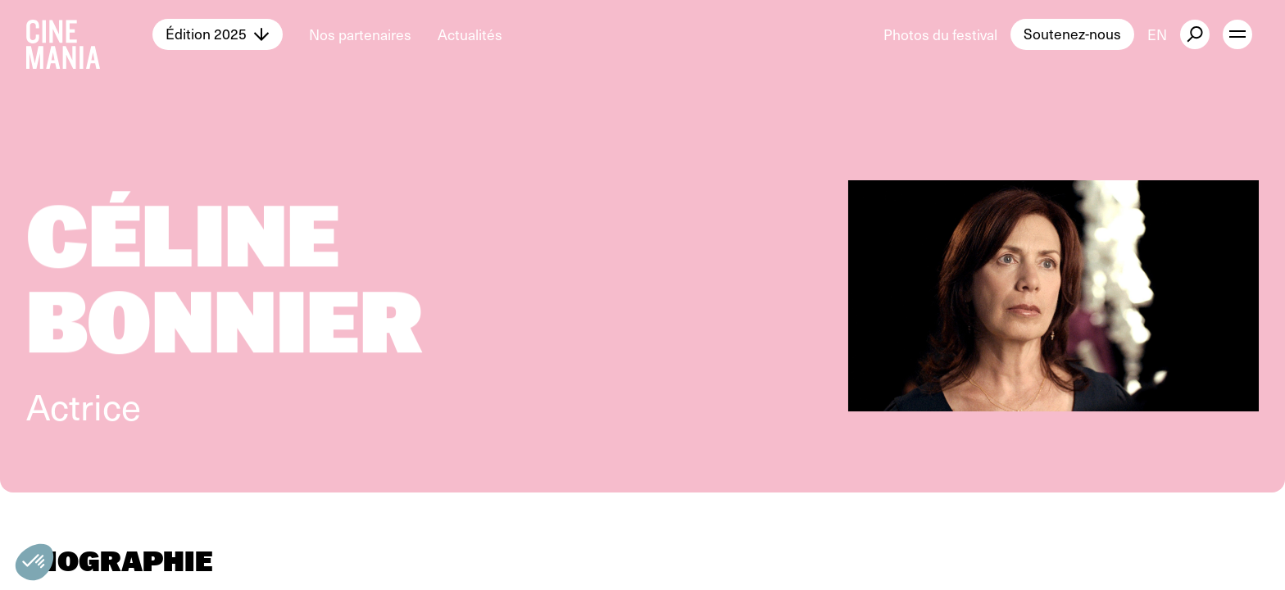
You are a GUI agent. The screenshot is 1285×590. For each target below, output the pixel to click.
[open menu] (1237, 34)
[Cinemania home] (89, 34)
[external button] (1195, 34)
